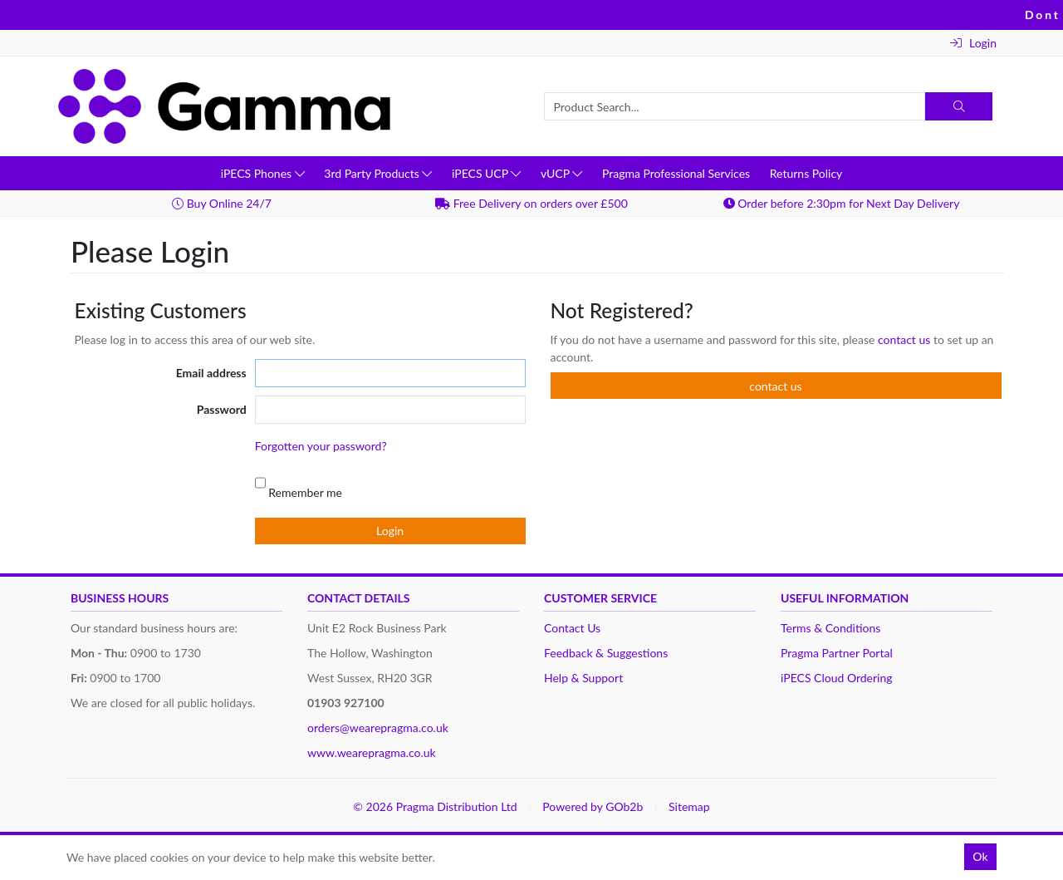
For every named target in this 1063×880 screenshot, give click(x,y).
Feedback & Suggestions (606, 653)
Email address (211, 373)
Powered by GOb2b (592, 806)
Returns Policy (806, 173)
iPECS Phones (263, 173)
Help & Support (583, 678)
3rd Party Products (378, 173)
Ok (979, 856)
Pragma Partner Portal (837, 653)
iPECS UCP (486, 173)
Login (973, 43)
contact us (905, 339)
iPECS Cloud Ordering (837, 678)
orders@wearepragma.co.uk (377, 727)
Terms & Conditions (830, 628)
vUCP (561, 173)
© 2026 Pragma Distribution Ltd (435, 806)
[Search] (958, 106)
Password (222, 409)
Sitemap (689, 806)
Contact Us (572, 628)
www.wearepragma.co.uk (371, 752)
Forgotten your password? (321, 446)
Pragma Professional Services (676, 173)
